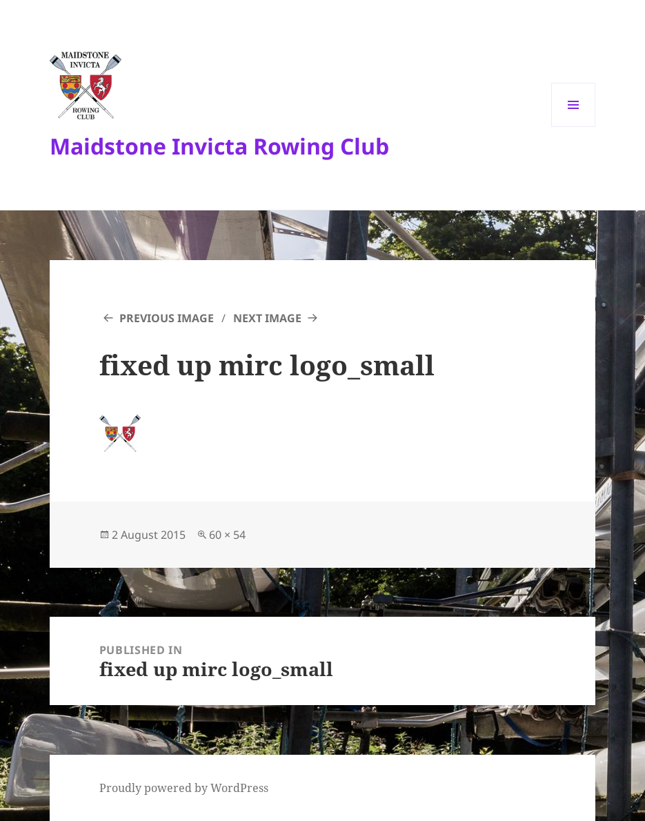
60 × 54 (227, 534)
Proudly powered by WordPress (183, 787)
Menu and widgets (573, 126)
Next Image (267, 318)
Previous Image (166, 318)
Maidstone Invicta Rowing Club (219, 146)
